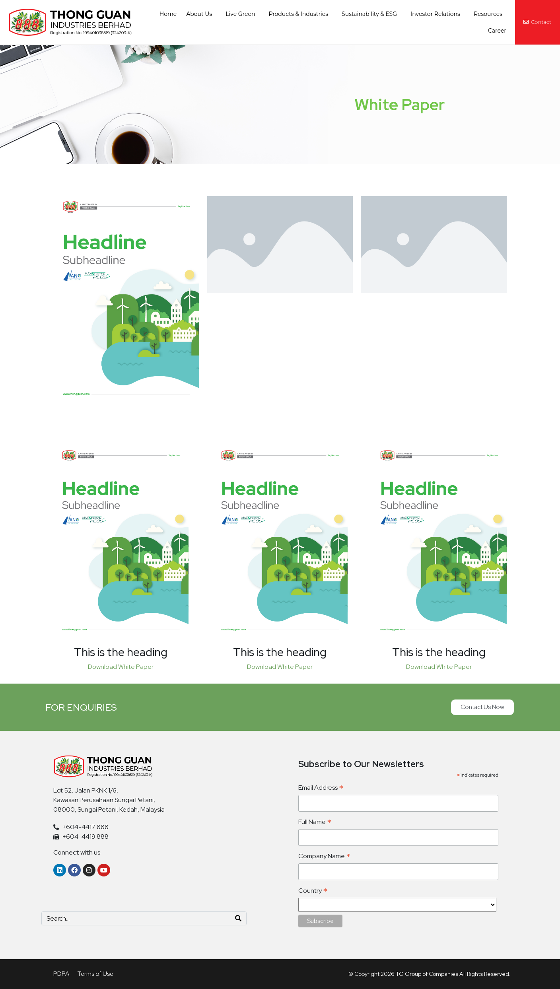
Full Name (314, 822)
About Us (199, 13)
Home (168, 13)
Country (312, 891)
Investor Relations (435, 13)
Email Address (320, 788)
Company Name (324, 856)
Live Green (240, 13)
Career (497, 30)
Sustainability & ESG (369, 13)
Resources (488, 13)
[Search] (238, 918)
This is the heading (120, 652)
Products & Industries (298, 13)
